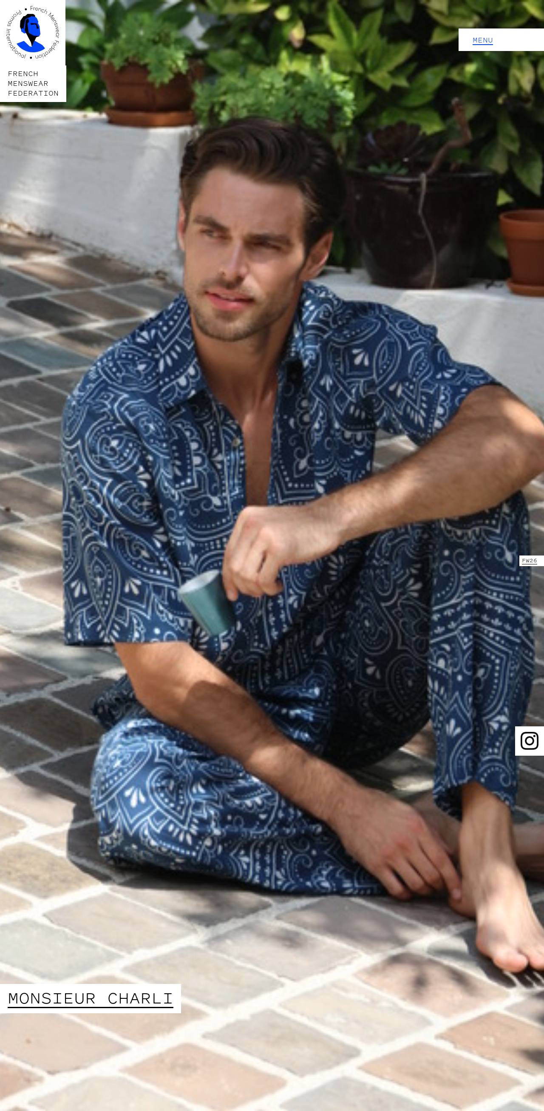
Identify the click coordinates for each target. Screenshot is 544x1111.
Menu (483, 40)
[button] (501, 39)
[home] (33, 51)
